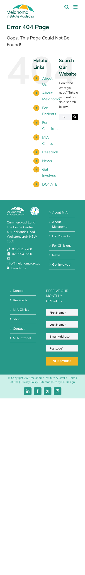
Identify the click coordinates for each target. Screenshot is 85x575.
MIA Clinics (21, 310)
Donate (18, 291)
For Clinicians (61, 246)
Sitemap (45, 382)
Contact (18, 329)
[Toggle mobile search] (66, 7)
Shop (16, 319)
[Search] (75, 117)
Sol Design (68, 382)
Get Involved (61, 264)
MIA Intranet (22, 338)
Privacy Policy (29, 382)
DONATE (49, 184)
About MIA (60, 212)
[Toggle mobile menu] (75, 7)
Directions (18, 268)
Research (50, 152)
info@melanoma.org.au (23, 263)
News (47, 161)
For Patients (61, 236)
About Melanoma (59, 224)
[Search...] (65, 117)
